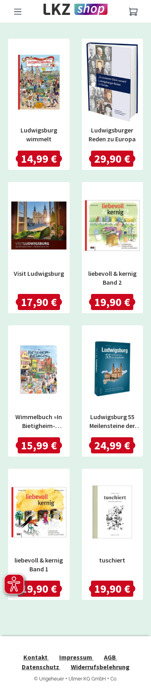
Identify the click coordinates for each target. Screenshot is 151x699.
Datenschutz (41, 667)
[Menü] (17, 11)
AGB (110, 657)
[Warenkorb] (133, 11)
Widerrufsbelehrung (100, 667)
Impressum (76, 657)
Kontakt (36, 657)
